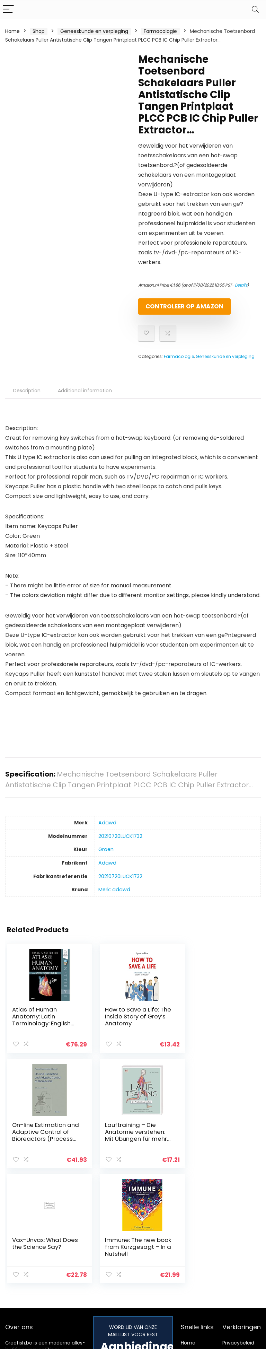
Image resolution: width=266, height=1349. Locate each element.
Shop (39, 31)
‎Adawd (107, 828)
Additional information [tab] (85, 396)
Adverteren (194, 1277)
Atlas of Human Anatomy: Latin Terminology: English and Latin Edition (41, 1025)
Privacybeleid (238, 1232)
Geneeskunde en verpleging (94, 31)
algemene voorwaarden (238, 1245)
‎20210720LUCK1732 (120, 842)
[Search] (255, 9)
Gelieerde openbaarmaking (243, 1261)
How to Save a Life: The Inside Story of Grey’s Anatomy (126, 1022)
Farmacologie (160, 31)
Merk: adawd (114, 895)
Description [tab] (27, 396)
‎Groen (106, 855)
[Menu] (8, 9)
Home (12, 31)
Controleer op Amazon (178, 309)
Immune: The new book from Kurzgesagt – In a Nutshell (210, 1140)
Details (241, 285)
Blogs (187, 1252)
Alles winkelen (197, 1242)
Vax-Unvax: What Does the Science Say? (124, 1137)
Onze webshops (193, 1264)
